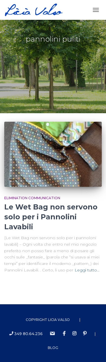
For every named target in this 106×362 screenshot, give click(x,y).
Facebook (64, 333)
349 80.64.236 (26, 333)
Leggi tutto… (87, 270)
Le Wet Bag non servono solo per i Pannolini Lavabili (51, 217)
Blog (53, 348)
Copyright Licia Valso (48, 320)
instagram (74, 333)
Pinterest (84, 333)
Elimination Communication (32, 198)
